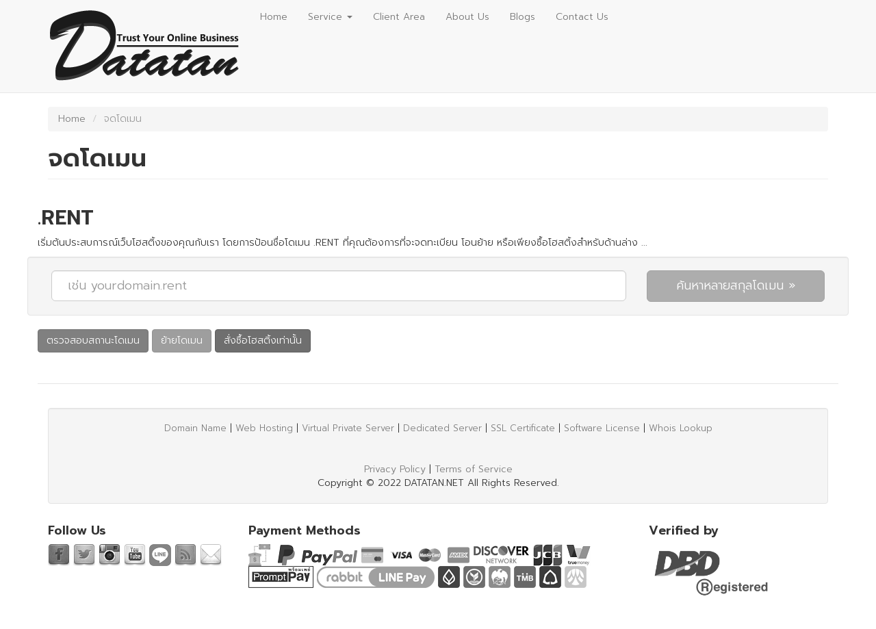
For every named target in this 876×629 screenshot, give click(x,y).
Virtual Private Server (348, 428)
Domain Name (195, 428)
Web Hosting (264, 428)
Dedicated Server (442, 428)
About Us (467, 17)
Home (273, 17)
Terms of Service (474, 469)
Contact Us (582, 17)
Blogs (522, 17)
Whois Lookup (680, 428)
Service (330, 17)
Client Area (399, 17)
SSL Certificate (523, 428)
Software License (602, 428)
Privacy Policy (395, 469)
